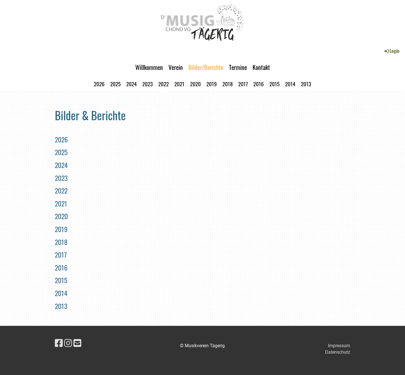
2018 (227, 84)
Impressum (339, 345)
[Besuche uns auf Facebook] (59, 343)
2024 (131, 84)
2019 (211, 84)
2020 (195, 84)
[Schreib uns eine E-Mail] (77, 343)
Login (391, 50)
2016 (258, 84)
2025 (115, 84)
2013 (306, 84)
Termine (238, 67)
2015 (274, 84)
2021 (179, 84)
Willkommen (149, 67)
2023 (147, 84)
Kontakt (261, 67)
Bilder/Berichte (205, 67)
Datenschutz (337, 352)
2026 (99, 84)
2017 (243, 84)
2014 (290, 84)
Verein (175, 67)
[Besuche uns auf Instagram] (68, 343)
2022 (163, 84)
